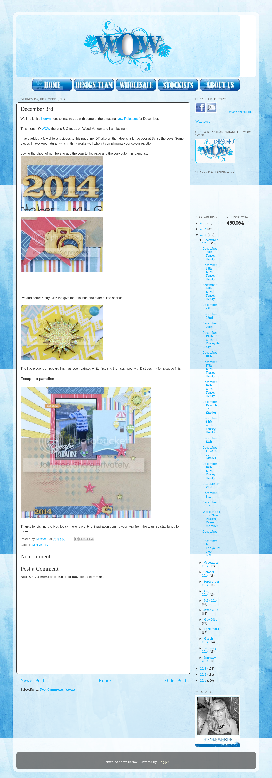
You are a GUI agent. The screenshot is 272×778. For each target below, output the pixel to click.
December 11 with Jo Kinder (210, 453)
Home (105, 681)
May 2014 (210, 620)
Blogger (163, 762)
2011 (203, 681)
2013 (203, 669)
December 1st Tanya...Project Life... (211, 548)
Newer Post (32, 681)
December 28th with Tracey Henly (210, 272)
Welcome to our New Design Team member (211, 519)
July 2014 (210, 601)
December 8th (210, 495)
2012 (203, 675)
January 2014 (209, 660)
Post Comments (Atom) (57, 690)
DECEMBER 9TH (211, 486)
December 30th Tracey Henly (210, 254)
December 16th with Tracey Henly (210, 389)
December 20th (210, 325)
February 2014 (209, 650)
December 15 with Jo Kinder (210, 407)
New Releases (127, 118)
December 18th (210, 355)
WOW (46, 128)
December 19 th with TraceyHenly (211, 340)
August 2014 (208, 593)
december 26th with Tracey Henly (210, 292)
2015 (203, 229)
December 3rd (210, 534)
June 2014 (211, 610)
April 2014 (211, 629)
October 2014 (208, 574)
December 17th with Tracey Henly (210, 369)
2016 (203, 223)
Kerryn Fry (40, 545)
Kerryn (46, 118)
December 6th (210, 504)
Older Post (175, 681)
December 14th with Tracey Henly (210, 425)
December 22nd (210, 316)
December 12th (210, 440)
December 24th (210, 307)
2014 (204, 235)
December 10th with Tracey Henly (210, 471)
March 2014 (207, 640)
